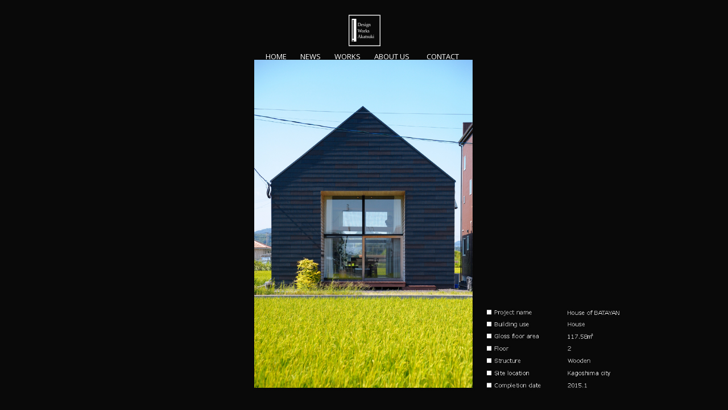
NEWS (310, 57)
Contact (445, 57)
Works (347, 57)
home (276, 57)
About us (392, 57)
